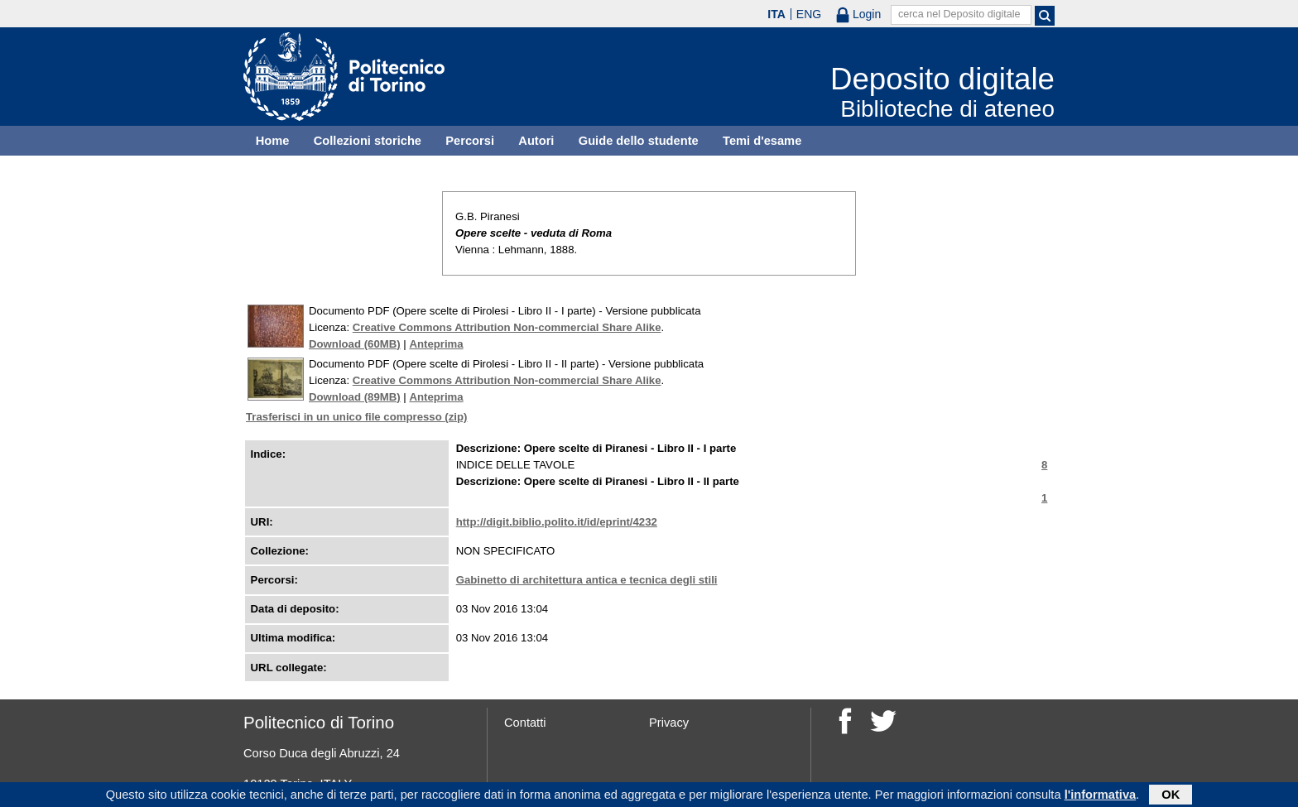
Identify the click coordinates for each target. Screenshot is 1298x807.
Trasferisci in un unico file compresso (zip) (356, 417)
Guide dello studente (639, 140)
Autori (536, 140)
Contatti (525, 722)
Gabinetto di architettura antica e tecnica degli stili (587, 580)
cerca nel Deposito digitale (959, 14)
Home (273, 140)
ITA (776, 14)
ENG (808, 14)
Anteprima (436, 344)
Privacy (669, 722)
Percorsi (469, 140)
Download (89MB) (355, 397)
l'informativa (1101, 796)
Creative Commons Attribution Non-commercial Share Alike (507, 327)
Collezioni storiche (367, 140)
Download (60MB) (355, 344)
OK (1170, 796)
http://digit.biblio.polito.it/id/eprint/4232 (556, 522)
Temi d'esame (762, 140)
